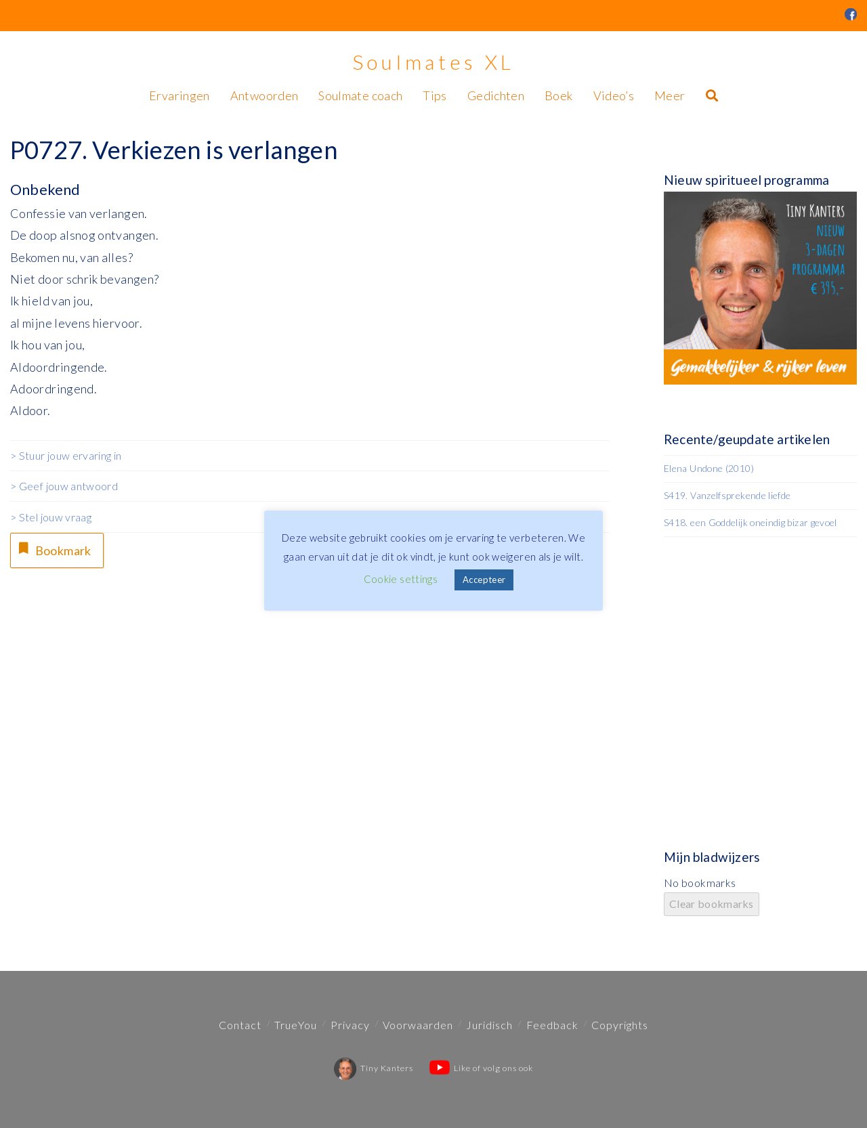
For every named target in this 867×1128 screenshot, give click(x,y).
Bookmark (53, 549)
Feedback (552, 1024)
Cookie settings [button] (401, 579)
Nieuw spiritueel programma (746, 180)
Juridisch (489, 1024)
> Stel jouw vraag (50, 517)
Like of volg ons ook (481, 1068)
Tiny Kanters (373, 1068)
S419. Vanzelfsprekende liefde (727, 495)
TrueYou (295, 1024)
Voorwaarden (418, 1024)
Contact (240, 1024)
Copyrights (619, 1024)
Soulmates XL (433, 61)
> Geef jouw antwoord (64, 485)
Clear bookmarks (711, 903)
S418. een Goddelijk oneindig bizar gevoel (750, 522)
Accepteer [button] (484, 579)
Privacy (350, 1024)
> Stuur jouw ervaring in (66, 455)
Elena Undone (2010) (709, 468)
